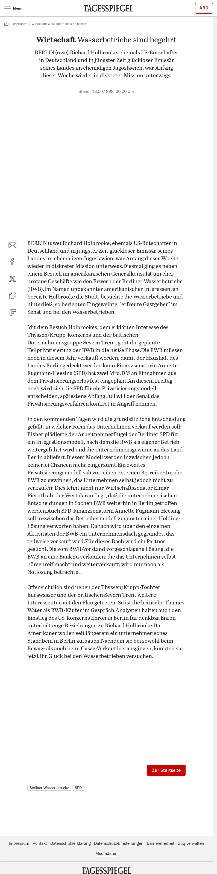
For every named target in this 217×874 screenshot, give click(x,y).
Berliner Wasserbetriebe (49, 788)
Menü (13, 8)
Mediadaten (106, 853)
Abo (204, 8)
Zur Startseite (166, 770)
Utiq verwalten (191, 843)
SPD (78, 788)
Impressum (19, 843)
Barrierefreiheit (160, 843)
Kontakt (40, 843)
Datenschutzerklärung (70, 843)
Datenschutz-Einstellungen (118, 843)
